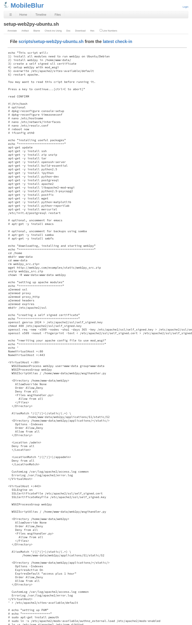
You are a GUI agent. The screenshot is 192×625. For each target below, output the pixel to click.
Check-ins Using (53, 30)
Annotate (12, 30)
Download (80, 30)
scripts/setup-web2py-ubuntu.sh (51, 41)
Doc (68, 30)
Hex (92, 30)
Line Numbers (108, 30)
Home (23, 14)
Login (185, 6)
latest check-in (117, 41)
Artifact (25, 30)
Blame (36, 30)
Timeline (40, 14)
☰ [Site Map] (10, 14)
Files (58, 14)
